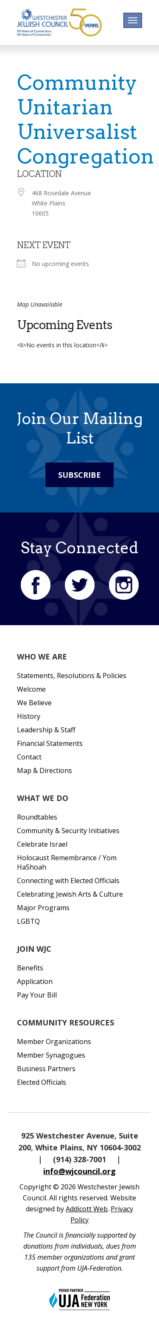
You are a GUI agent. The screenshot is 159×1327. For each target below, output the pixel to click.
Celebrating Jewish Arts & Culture (70, 894)
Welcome (31, 689)
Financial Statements (50, 743)
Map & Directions (44, 770)
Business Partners (46, 1068)
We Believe (34, 702)
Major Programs (43, 907)
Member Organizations (54, 1041)
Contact (29, 757)
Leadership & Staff (46, 729)
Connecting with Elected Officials (68, 880)
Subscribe (79, 475)
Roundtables (37, 817)
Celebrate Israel (42, 844)
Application (35, 981)
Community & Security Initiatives (68, 830)
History (28, 716)
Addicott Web (87, 1208)
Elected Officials (41, 1082)
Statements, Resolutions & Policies (71, 675)
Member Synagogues (51, 1055)
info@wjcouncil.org (79, 1171)
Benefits (30, 967)
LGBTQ (28, 921)
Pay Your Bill (37, 995)
